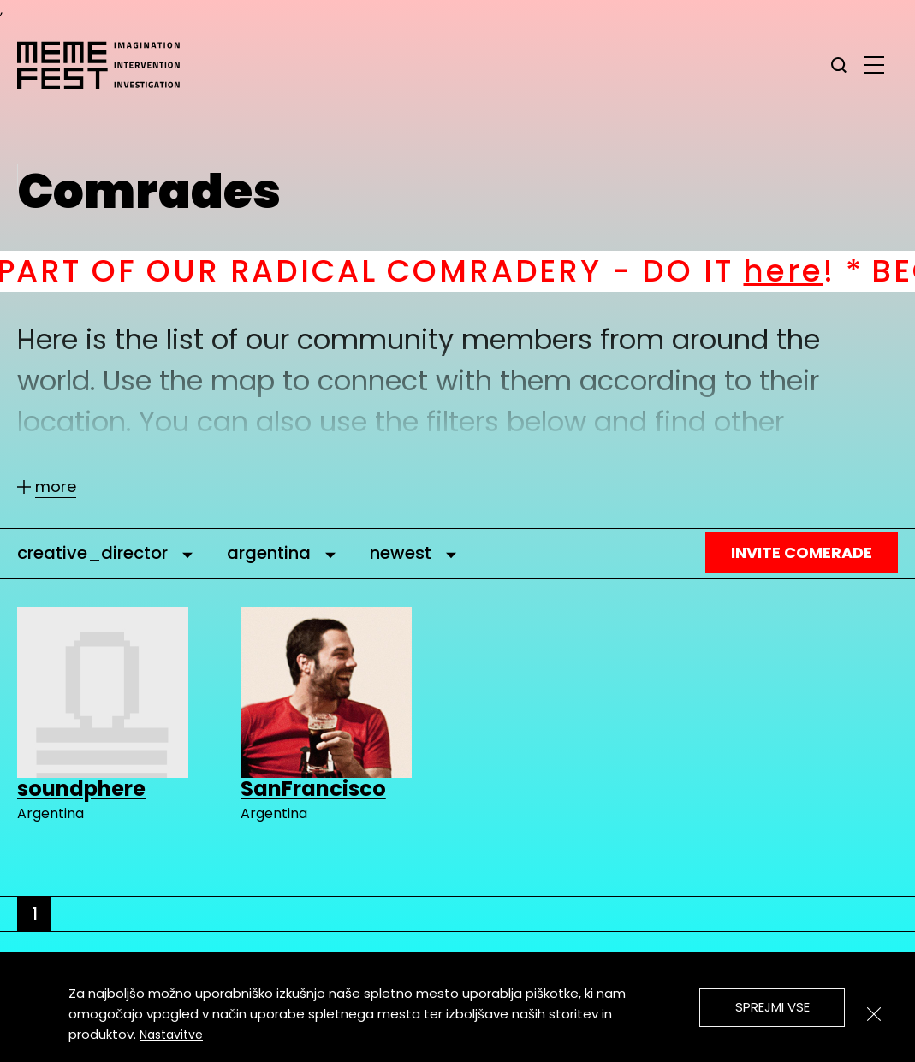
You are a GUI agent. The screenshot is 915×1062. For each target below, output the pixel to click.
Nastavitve (171, 1034)
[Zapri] (874, 1014)
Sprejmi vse (772, 1007)
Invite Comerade (801, 552)
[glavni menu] (874, 64)
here (807, 271)
